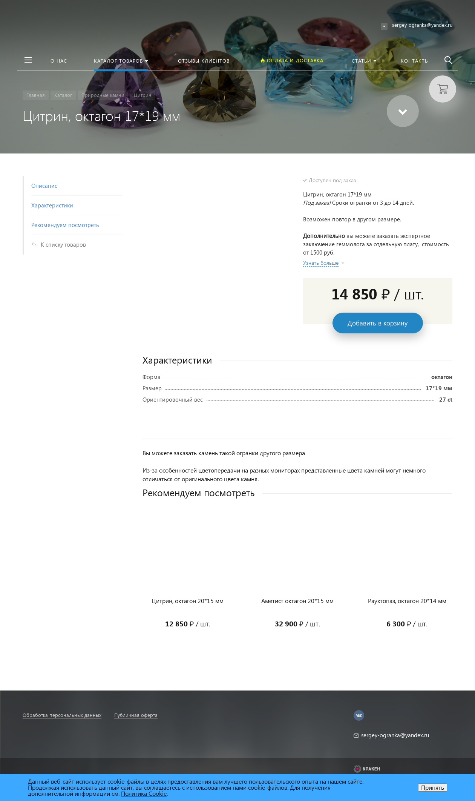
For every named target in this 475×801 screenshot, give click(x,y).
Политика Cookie (144, 793)
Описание (44, 185)
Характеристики (52, 205)
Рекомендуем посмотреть (65, 225)
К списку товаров (63, 244)
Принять (432, 787)
